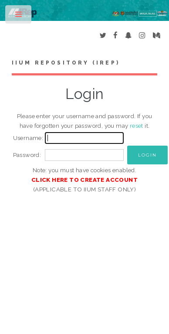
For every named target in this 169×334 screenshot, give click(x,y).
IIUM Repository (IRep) (66, 63)
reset (136, 125)
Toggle (19, 16)
